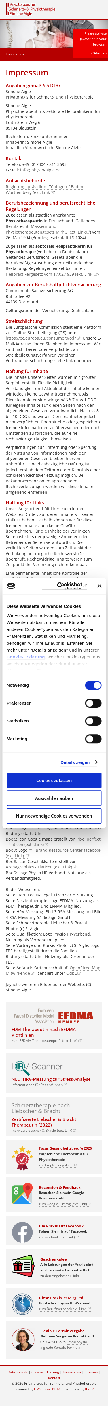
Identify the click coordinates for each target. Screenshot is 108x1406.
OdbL (71, 973)
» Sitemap (98, 53)
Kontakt (54, 1377)
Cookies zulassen (54, 780)
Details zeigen (75, 762)
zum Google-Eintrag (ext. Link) (63, 1203)
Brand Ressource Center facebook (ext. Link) (53, 852)
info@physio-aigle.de (40, 170)
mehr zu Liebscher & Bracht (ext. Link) (42, 1130)
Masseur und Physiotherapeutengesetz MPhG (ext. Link (46, 229)
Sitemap (91, 1372)
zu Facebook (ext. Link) (57, 1237)
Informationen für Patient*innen (37, 1084)
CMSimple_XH (45, 1389)
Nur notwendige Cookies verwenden (54, 816)
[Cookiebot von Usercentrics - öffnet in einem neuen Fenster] (64, 586)
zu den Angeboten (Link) (59, 1275)
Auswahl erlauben (54, 798)
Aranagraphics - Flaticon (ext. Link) (39, 867)
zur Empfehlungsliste (56, 1165)
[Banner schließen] (99, 586)
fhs (87, 1389)
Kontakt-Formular (68, 1347)
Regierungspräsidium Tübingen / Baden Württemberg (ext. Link (44, 189)
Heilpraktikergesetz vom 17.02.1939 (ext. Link (49, 274)
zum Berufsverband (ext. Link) (63, 1308)
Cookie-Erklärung (26, 656)
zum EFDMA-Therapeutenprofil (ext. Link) (44, 1040)
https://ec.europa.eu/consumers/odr (41, 338)
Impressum (72, 1372)
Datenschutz (17, 1372)
